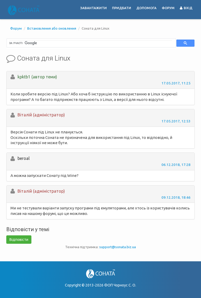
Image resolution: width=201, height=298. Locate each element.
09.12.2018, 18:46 (176, 197)
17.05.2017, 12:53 (176, 121)
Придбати (121, 8)
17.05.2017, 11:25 (176, 83)
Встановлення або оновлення (51, 28)
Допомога (146, 8)
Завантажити (93, 8)
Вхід (186, 8)
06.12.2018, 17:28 (176, 164)
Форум (168, 8)
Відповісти (18, 239)
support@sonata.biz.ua (117, 247)
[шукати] (90, 43)
